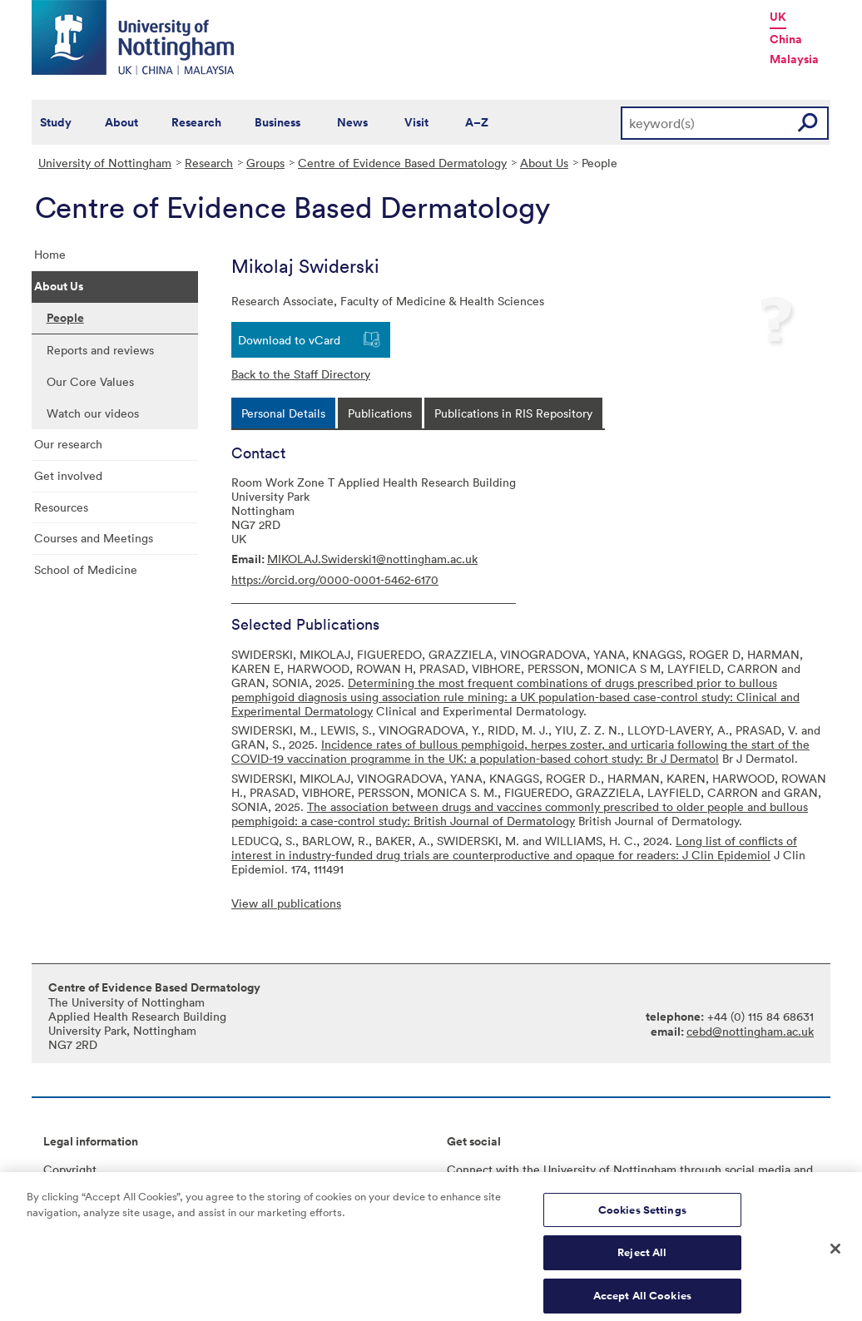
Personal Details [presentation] (283, 413)
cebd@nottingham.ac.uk (750, 1031)
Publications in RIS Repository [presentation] (513, 413)
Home (50, 254)
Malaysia (794, 59)
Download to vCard (289, 340)
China (786, 39)
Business (277, 122)
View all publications (286, 903)
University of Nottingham (104, 163)
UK (778, 16)
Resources (61, 507)
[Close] (835, 1255)
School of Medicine (85, 569)
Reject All (641, 1259)
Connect (470, 1169)
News (352, 122)
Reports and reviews (100, 350)
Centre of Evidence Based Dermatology (402, 163)
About (121, 122)
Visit (416, 122)
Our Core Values (90, 381)
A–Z (476, 122)
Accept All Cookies (642, 1302)
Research (196, 122)
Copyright (70, 1169)
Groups (265, 163)
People (65, 317)
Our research (68, 444)
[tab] (283, 413)
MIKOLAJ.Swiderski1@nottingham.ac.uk (372, 558)
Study (56, 122)
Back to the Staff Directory (300, 374)
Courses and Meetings (93, 538)
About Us (544, 163)
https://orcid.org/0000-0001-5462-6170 (334, 579)
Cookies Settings (642, 1216)
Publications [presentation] (380, 413)
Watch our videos (93, 413)
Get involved (68, 475)
